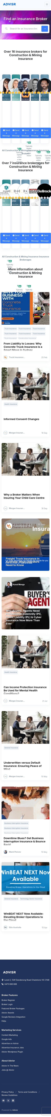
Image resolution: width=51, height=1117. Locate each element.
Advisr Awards (8, 1013)
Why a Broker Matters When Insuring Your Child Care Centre (24, 496)
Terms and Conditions (27, 1092)
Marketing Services (11, 1030)
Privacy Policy (8, 1092)
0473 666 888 (9, 984)
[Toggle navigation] (46, 4)
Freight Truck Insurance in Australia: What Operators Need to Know (22, 562)
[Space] (9, 972)
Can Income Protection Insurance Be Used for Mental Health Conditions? (25, 690)
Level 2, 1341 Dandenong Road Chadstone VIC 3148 (25, 980)
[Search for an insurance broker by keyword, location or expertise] (21, 28)
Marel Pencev (15, 852)
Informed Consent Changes (21, 419)
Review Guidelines (9, 1095)
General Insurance (11, 748)
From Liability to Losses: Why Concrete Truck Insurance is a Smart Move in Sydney (23, 347)
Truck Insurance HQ (17, 357)
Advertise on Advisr (10, 1043)
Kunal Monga (19, 584)
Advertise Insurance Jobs (13, 1047)
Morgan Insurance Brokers (17, 433)
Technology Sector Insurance (31, 899)
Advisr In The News (10, 1066)
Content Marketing (10, 1035)
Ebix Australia (15, 927)
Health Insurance (10, 404)
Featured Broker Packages (13, 1008)
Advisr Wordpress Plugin (12, 1052)
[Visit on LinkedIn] (13, 1100)
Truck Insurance (10, 329)
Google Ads (7, 1039)
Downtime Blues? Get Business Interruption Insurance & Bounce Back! (24, 841)
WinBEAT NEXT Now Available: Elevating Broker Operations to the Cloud (23, 917)
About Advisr (8, 1060)
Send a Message (6, 133)
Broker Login (7, 1004)
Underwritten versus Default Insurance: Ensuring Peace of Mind (23, 766)
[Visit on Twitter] (8, 1100)
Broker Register (8, 1000)
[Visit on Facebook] (3, 1100)
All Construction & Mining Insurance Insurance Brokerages (25, 258)
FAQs (4, 1021)
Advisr (15, 1110)
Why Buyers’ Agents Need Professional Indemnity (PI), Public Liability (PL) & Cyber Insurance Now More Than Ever (24, 617)
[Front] (9, 4)
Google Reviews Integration (13, 1017)
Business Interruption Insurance (16, 823)
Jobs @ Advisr (8, 1070)
